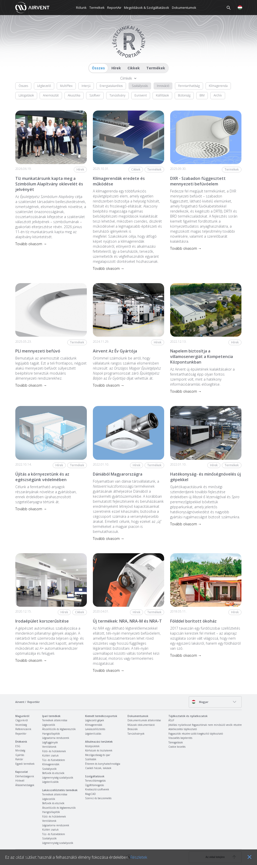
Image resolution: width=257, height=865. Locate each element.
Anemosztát (51, 95)
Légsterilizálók (50, 782)
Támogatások (175, 742)
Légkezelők (48, 725)
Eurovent (141, 95)
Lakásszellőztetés (95, 729)
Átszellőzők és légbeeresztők (59, 729)
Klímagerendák (50, 764)
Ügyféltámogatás (94, 785)
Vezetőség (21, 725)
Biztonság (184, 95)
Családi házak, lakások (98, 768)
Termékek (97, 7)
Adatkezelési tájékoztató (182, 729)
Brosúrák (132, 729)
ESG (17, 746)
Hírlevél (19, 780)
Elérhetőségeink (24, 776)
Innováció (163, 86)
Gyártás (19, 755)
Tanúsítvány (117, 95)
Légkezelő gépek (94, 720)
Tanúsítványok (136, 733)
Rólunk (81, 7)
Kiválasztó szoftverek (97, 789)
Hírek (116, 68)
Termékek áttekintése (54, 720)
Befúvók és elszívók (53, 773)
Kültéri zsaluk (50, 755)
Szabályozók (49, 769)
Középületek (92, 746)
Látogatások (26, 95)
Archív (218, 95)
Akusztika (74, 95)
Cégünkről (21, 720)
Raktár (19, 759)
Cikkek (133, 68)
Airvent (19, 702)
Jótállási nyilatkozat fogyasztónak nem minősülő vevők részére (205, 725)
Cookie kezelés (176, 746)
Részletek (138, 857)
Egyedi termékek (25, 764)
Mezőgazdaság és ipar (97, 755)
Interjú (86, 86)
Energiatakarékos (111, 86)
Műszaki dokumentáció (141, 725)
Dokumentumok (184, 7)
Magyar (199, 702)
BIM (202, 95)
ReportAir (114, 7)
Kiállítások (162, 95)
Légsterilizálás (93, 733)
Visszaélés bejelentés (180, 738)
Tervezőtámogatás (95, 780)
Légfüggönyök (50, 742)
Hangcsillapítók (51, 733)
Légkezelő (44, 86)
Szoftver (94, 95)
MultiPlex (66, 86)
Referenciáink (23, 729)
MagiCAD (90, 794)
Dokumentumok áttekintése (144, 720)
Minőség (20, 750)
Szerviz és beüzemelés (98, 798)
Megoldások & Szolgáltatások (146, 7)
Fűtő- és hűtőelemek (54, 751)
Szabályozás (140, 86)
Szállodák (90, 759)
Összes (98, 68)
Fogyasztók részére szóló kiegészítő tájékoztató (195, 733)
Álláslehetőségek (24, 785)
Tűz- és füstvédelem (53, 760)
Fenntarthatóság (189, 86)
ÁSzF (171, 720)
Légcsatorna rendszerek (55, 738)
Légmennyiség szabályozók (57, 777)
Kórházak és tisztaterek (98, 750)
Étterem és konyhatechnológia (102, 764)
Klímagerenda (218, 86)
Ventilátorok (49, 746)
